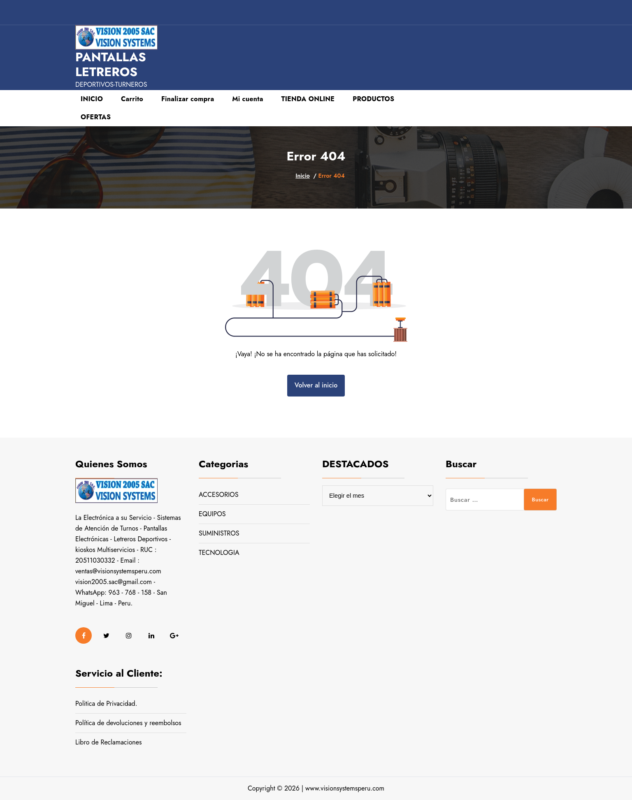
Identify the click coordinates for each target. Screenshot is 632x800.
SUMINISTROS (219, 533)
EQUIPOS (212, 514)
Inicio (302, 176)
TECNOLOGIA (219, 552)
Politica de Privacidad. (106, 703)
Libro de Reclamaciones (108, 742)
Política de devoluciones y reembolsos (128, 723)
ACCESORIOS (219, 494)
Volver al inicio (316, 385)
